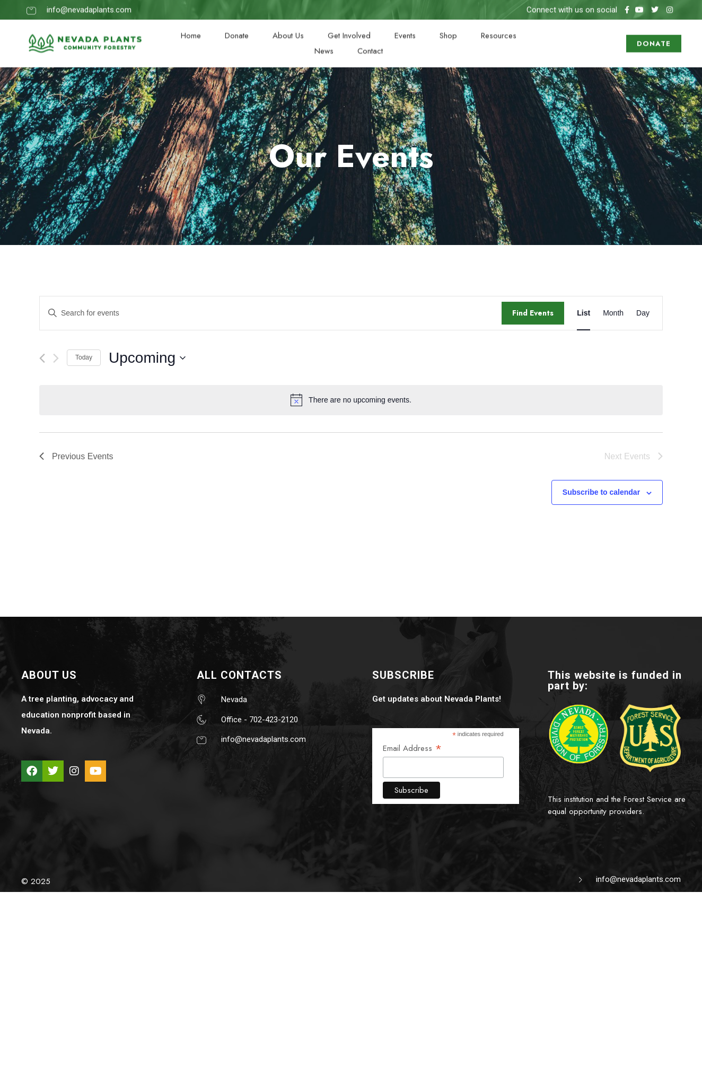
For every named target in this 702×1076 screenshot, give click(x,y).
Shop (448, 28)
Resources (498, 28)
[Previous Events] (42, 358)
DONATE (654, 37)
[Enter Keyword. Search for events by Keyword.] (271, 313)
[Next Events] (56, 358)
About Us (288, 28)
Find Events (533, 313)
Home (191, 28)
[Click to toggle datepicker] (147, 358)
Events (405, 28)
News (324, 44)
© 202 (33, 881)
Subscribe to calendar (601, 492)
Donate (237, 28)
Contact (370, 44)
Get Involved (349, 28)
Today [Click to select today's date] (83, 357)
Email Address (412, 748)
